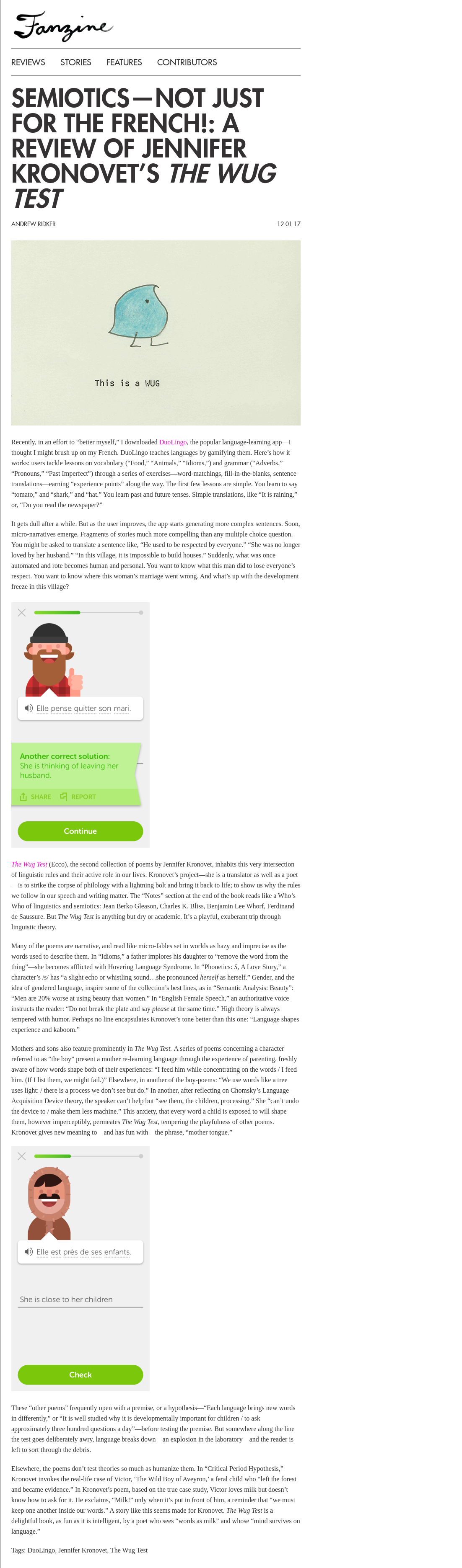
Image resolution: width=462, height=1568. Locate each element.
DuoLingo (173, 442)
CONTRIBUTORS (187, 62)
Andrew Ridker (33, 224)
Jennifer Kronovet (82, 1550)
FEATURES (124, 62)
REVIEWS (28, 62)
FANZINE (63, 26)
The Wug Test (29, 864)
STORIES (75, 62)
